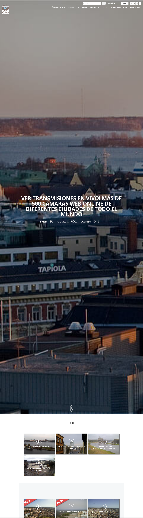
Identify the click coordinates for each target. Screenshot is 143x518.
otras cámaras (90, 7)
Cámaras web (58, 7)
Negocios (135, 7)
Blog (104, 7)
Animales (73, 7)
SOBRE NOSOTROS (119, 7)
